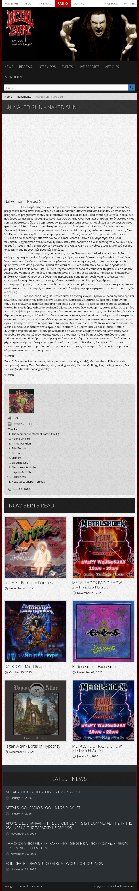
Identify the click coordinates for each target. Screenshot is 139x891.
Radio (62, 3)
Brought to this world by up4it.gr (23, 886)
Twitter (129, 3)
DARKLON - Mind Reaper (25, 666)
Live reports (89, 66)
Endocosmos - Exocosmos (94, 666)
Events (67, 66)
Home (8, 96)
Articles (112, 66)
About (28, 3)
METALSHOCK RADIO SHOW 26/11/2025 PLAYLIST (97, 585)
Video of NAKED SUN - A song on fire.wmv (69, 156)
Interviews (47, 66)
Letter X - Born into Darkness (29, 582)
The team (45, 3)
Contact (80, 3)
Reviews (25, 66)
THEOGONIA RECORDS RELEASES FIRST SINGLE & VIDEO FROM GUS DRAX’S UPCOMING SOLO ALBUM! (67, 845)
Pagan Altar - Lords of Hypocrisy (32, 746)
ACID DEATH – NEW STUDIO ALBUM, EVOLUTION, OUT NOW (54, 863)
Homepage (11, 3)
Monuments (15, 77)
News (8, 66)
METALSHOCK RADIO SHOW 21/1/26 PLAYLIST (97, 748)
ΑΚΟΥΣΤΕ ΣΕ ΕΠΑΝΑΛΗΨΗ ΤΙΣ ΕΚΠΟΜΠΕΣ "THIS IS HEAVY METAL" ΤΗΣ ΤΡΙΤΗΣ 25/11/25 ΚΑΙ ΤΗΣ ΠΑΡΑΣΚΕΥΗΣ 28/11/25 (69, 825)
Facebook (111, 3)
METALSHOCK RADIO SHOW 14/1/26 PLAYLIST (43, 807)
